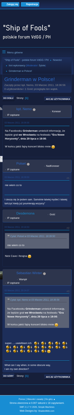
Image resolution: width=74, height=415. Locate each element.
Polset (21, 163)
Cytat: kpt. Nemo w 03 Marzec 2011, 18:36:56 (34, 299)
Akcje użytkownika (58, 99)
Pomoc (22, 399)
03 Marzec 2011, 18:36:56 (17, 122)
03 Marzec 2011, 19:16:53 (17, 227)
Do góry (8, 376)
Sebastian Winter (29, 273)
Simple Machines (46, 407)
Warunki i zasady (35, 399)
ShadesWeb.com (46, 411)
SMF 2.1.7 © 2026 (28, 407)
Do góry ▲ (50, 399)
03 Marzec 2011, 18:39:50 (17, 177)
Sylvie (42, 65)
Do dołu (8, 98)
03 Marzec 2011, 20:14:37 (17, 290)
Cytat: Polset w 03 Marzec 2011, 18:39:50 (32, 236)
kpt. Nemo (24, 109)
